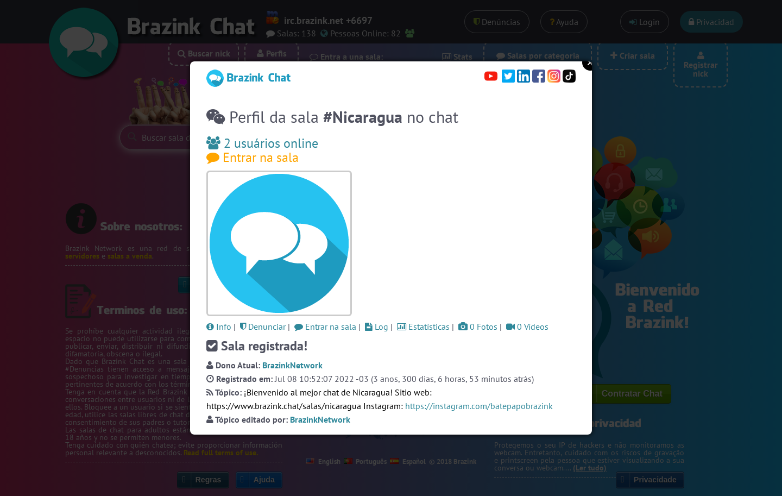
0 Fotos (477, 326)
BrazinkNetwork (292, 365)
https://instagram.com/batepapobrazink (479, 405)
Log (376, 326)
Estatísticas (423, 326)
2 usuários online (262, 143)
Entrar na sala (252, 157)
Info (218, 326)
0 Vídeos (527, 326)
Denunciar (263, 326)
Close (590, 62)
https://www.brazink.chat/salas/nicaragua (283, 405)
